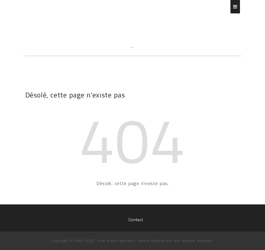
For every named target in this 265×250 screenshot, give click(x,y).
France (60, 22)
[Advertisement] (132, 59)
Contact (135, 219)
